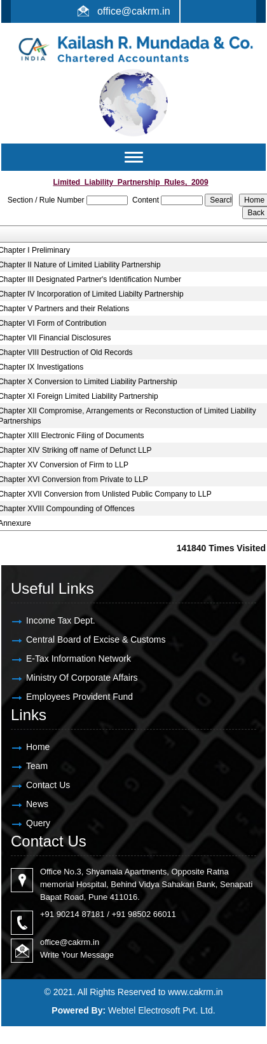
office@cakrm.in (133, 11)
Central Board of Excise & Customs (95, 639)
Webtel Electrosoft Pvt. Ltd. (162, 1010)
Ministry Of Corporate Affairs (82, 678)
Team (37, 766)
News (37, 804)
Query (38, 823)
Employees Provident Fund (79, 697)
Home (38, 747)
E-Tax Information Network (78, 658)
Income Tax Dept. (60, 620)
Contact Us (48, 785)
